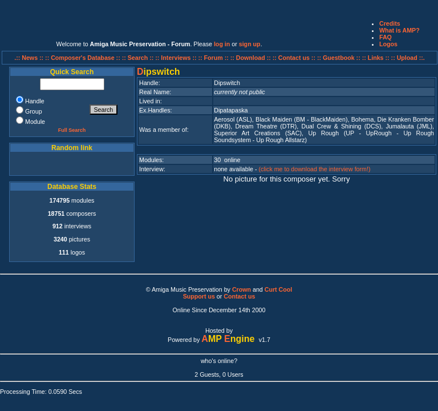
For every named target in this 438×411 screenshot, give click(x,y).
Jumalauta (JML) (409, 126)
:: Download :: (251, 57)
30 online (227, 159)
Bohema (362, 119)
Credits (389, 23)
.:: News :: (29, 57)
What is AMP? (399, 30)
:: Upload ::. (408, 57)
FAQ (385, 37)
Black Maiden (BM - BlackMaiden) (302, 119)
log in (222, 44)
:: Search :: (139, 57)
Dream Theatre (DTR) (266, 126)
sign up (250, 44)
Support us (199, 296)
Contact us (239, 296)
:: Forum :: (214, 57)
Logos (388, 44)
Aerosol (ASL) (233, 119)
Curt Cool (279, 289)
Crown (241, 289)
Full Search (72, 130)
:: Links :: (376, 57)
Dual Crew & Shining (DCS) (341, 126)
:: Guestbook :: (338, 57)
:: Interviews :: (176, 57)
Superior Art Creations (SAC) (258, 133)
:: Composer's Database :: (83, 57)
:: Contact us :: (294, 57)
